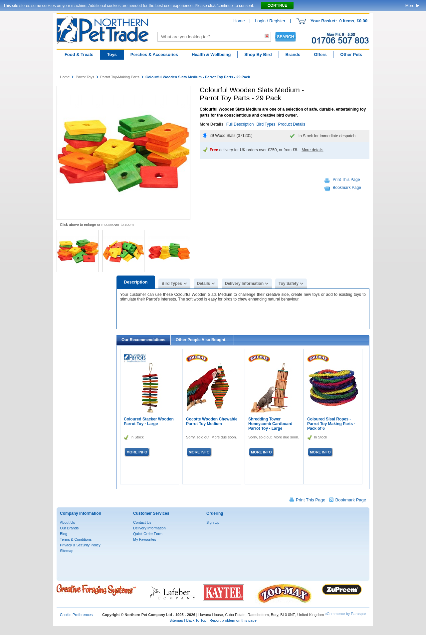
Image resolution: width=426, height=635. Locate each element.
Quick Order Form (147, 534)
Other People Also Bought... (202, 339)
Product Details (291, 124)
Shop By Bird (258, 54)
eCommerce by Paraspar (345, 614)
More (409, 5)
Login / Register (270, 20)
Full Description (240, 124)
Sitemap (66, 551)
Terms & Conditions (76, 539)
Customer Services (151, 513)
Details (203, 283)
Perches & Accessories (154, 54)
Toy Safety (289, 283)
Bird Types (266, 124)
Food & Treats (79, 54)
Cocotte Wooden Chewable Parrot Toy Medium (211, 421)
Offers (320, 54)
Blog (63, 534)
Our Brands (69, 528)
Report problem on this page (233, 620)
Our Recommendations (143, 339)
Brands (292, 54)
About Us (67, 522)
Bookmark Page (347, 187)
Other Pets (351, 54)
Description (136, 282)
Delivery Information (244, 283)
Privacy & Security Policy (80, 545)
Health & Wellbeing (211, 54)
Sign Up (212, 522)
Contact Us (142, 522)
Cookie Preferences (76, 615)
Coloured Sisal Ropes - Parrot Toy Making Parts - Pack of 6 (331, 424)
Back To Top (196, 620)
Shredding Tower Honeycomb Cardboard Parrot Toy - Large (270, 424)
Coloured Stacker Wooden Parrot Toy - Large (149, 421)
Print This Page (346, 179)
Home (239, 20)
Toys (111, 54)
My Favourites (144, 539)
